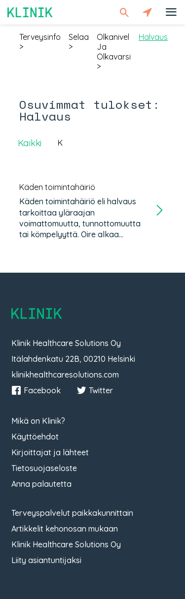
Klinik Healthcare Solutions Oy (66, 544)
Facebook (36, 390)
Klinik (30, 12)
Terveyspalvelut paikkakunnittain (72, 513)
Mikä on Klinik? (38, 421)
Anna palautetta (41, 484)
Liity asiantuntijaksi (46, 560)
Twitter (94, 390)
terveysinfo (40, 37)
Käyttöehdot (35, 436)
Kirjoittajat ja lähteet (50, 452)
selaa (79, 37)
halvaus (153, 37)
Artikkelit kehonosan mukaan (64, 529)
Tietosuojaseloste (44, 468)
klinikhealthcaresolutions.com (65, 374)
